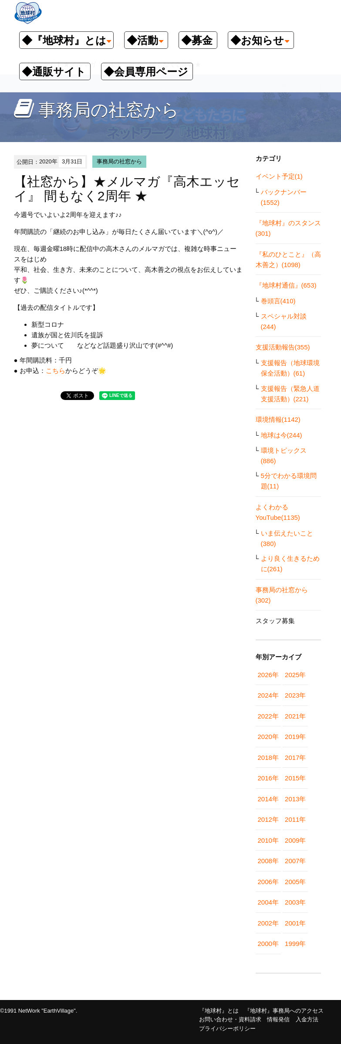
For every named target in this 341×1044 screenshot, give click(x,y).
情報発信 (278, 1019)
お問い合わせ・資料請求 (230, 1019)
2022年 (268, 716)
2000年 (268, 943)
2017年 (295, 757)
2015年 (295, 778)
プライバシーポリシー (227, 1028)
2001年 (295, 923)
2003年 (295, 902)
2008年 (268, 860)
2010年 (268, 840)
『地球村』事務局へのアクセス (284, 1010)
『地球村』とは (219, 1010)
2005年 (295, 881)
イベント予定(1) (279, 176)
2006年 (268, 881)
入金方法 (307, 1019)
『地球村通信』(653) (286, 285)
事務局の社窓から (119, 161)
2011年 (295, 819)
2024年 (268, 695)
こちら (55, 370)
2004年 (268, 902)
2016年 (268, 778)
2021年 (295, 716)
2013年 (295, 799)
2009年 (295, 840)
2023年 (295, 695)
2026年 (268, 674)
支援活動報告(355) (283, 347)
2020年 (268, 736)
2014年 (268, 799)
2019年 (295, 736)
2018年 (268, 757)
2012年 (268, 819)
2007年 (295, 860)
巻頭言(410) (278, 301)
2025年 (295, 674)
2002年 (268, 923)
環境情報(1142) (278, 419)
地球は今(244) (281, 435)
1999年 (295, 943)
